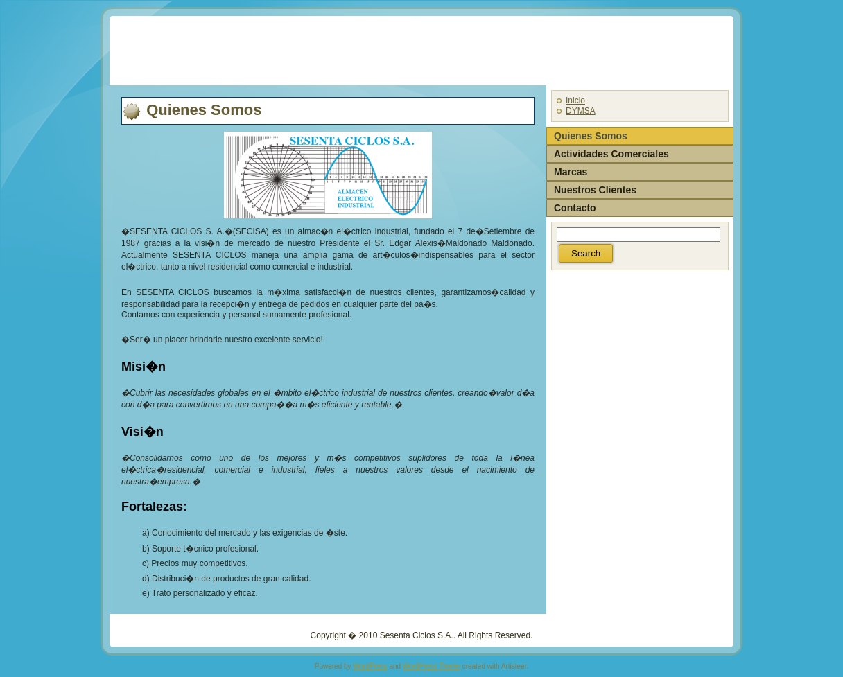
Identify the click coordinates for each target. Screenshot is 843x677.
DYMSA (581, 111)
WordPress (370, 666)
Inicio (575, 100)
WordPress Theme (431, 666)
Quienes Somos (203, 109)
